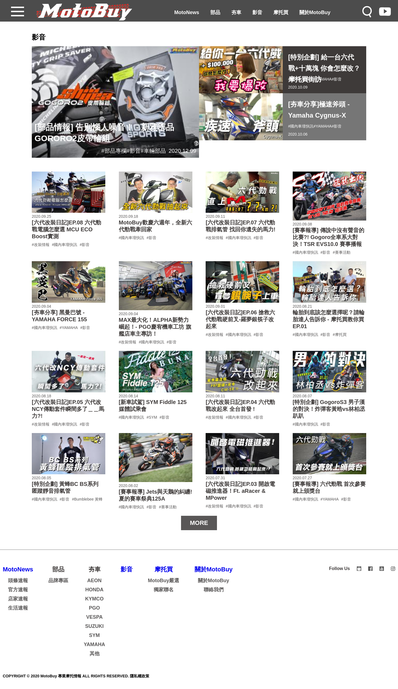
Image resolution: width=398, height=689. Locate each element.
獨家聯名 (164, 589)
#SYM (151, 417)
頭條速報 (18, 580)
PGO (94, 607)
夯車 (236, 12)
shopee (359, 568)
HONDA (94, 589)
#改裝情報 (40, 244)
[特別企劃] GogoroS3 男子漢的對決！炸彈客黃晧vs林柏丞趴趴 (329, 409)
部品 (215, 12)
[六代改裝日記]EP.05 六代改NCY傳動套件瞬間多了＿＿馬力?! (68, 409)
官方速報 (18, 589)
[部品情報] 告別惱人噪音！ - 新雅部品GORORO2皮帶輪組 (104, 133)
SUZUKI (94, 626)
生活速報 (18, 607)
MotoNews (186, 12)
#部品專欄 (114, 151)
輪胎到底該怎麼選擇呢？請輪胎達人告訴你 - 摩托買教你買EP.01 (329, 319)
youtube (381, 568)
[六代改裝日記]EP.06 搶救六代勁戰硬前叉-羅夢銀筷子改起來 (240, 319)
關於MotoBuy (315, 12)
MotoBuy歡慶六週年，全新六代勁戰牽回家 (155, 225)
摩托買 (280, 12)
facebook (370, 568)
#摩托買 (340, 334)
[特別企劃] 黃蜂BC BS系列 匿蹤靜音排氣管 (65, 487)
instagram (393, 568)
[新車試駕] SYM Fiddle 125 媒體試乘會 (153, 405)
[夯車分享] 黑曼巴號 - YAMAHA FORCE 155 (59, 315)
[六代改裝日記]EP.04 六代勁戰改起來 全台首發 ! (240, 405)
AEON (94, 580)
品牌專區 (58, 580)
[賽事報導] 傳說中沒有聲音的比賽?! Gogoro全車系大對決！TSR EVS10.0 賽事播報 (328, 237)
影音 (257, 12)
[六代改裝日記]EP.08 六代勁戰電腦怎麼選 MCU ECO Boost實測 (66, 229)
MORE (199, 522)
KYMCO (94, 598)
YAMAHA (94, 644)
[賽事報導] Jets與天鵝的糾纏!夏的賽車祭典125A (155, 495)
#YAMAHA (322, 79)
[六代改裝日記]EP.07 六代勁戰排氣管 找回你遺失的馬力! (240, 225)
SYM (94, 635)
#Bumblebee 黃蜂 (87, 499)
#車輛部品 (153, 151)
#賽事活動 (341, 252)
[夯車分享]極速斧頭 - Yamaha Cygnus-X (319, 109)
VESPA (94, 617)
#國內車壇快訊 (301, 79)
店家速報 (18, 598)
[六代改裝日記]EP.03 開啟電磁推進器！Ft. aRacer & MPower (240, 491)
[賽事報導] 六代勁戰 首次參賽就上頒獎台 (329, 487)
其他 (95, 653)
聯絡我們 (214, 589)
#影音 (134, 151)
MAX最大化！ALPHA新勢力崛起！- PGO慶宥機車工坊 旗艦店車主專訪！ (155, 327)
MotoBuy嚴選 (163, 580)
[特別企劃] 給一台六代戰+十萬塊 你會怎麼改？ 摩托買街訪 (324, 68)
